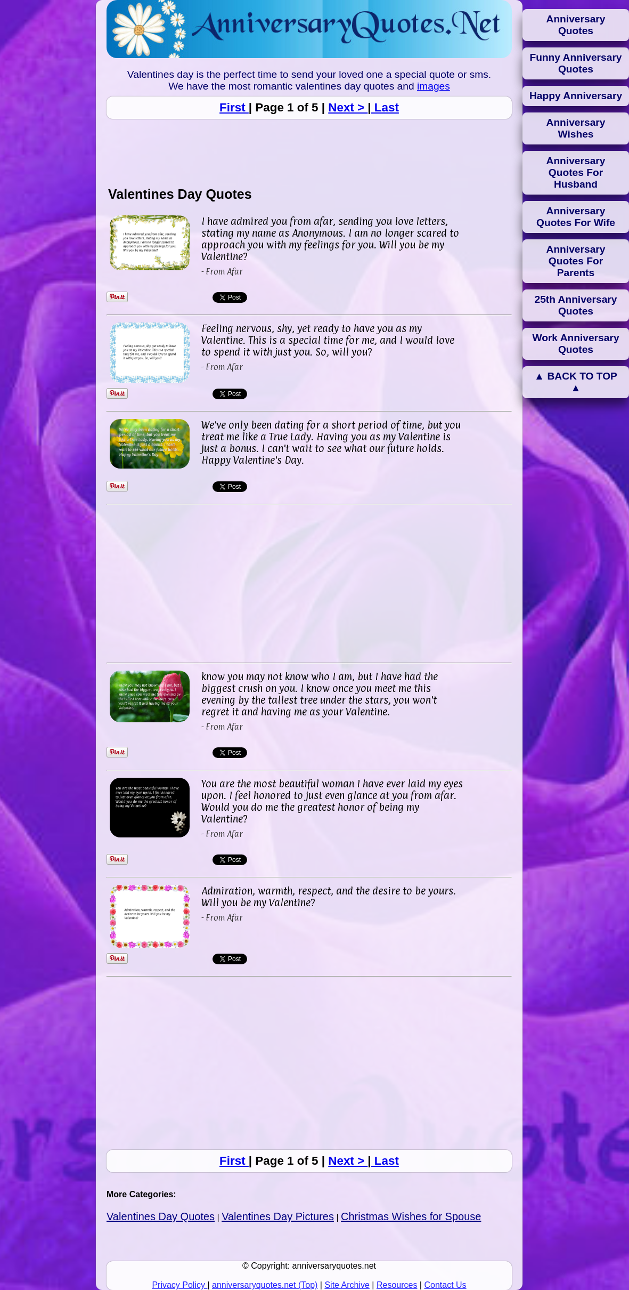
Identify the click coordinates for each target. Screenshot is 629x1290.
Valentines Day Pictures (278, 1216)
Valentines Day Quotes (161, 1216)
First (234, 107)
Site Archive (346, 1284)
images (433, 86)
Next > (347, 107)
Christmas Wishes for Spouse (411, 1216)
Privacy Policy (179, 1284)
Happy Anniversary (575, 95)
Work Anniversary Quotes (575, 343)
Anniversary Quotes (576, 24)
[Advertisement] (309, 152)
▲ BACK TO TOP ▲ (575, 381)
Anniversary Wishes (576, 128)
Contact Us (445, 1284)
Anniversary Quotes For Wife (575, 216)
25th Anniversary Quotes (576, 305)
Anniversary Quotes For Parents (576, 261)
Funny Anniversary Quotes (575, 63)
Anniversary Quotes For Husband (576, 172)
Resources (397, 1284)
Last (385, 107)
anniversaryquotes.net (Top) (264, 1284)
